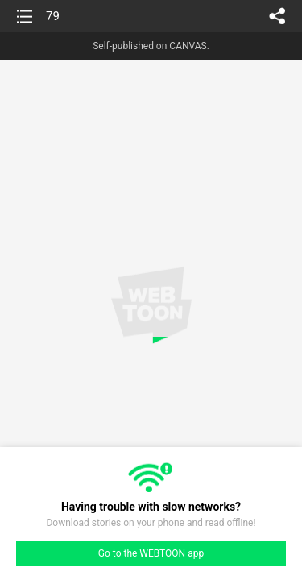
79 (53, 16)
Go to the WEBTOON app (151, 553)
